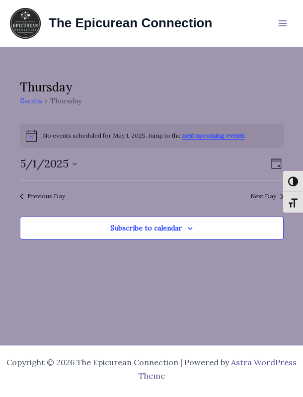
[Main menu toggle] (282, 23)
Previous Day (42, 196)
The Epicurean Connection (130, 22)
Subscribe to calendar (146, 228)
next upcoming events (213, 135)
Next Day (267, 196)
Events (31, 100)
